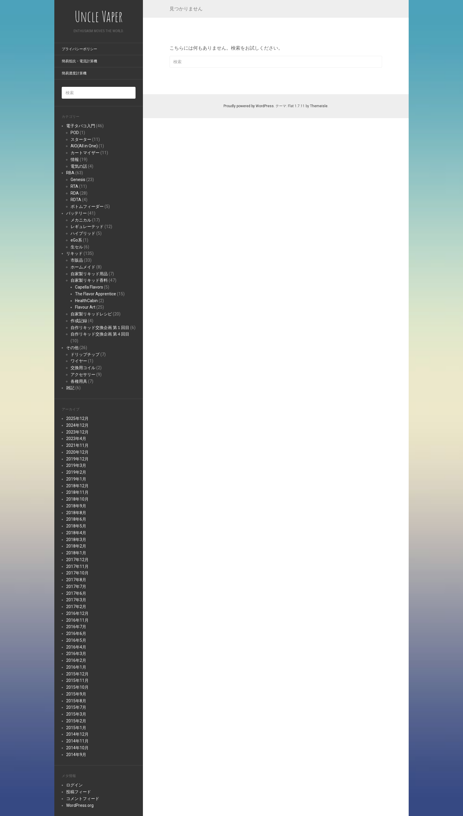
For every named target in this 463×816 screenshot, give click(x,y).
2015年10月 (77, 687)
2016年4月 (76, 647)
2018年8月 (76, 512)
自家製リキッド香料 (89, 280)
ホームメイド (83, 267)
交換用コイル (83, 367)
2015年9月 (76, 694)
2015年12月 (77, 674)
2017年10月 (77, 573)
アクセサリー (83, 374)
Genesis (78, 179)
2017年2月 (76, 606)
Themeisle (318, 106)
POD (75, 132)
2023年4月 (76, 438)
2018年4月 (76, 532)
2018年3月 (76, 539)
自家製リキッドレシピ (91, 314)
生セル (77, 247)
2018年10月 (77, 499)
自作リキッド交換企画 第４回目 (100, 334)
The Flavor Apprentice (95, 293)
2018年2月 (76, 546)
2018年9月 (76, 506)
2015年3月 (76, 714)
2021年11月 (77, 445)
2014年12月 (77, 734)
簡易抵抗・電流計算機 (79, 61)
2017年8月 (76, 579)
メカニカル (81, 220)
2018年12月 (77, 485)
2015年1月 (76, 727)
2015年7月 (76, 707)
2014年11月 (77, 741)
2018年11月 (77, 492)
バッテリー (76, 213)
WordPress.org (80, 805)
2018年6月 (76, 519)
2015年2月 (76, 721)
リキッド (74, 253)
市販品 (77, 260)
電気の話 (79, 166)
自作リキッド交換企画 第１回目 (100, 327)
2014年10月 (77, 747)
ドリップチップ (85, 354)
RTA (74, 186)
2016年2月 (76, 660)
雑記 (70, 387)
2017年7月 (76, 586)
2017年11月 (77, 566)
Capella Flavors (89, 287)
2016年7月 (76, 626)
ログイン (74, 785)
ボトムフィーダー (87, 206)
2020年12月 (77, 452)
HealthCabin (86, 300)
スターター (81, 139)
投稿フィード (78, 791)
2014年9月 (76, 754)
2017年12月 (77, 559)
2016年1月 (76, 667)
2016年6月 (76, 633)
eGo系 (76, 240)
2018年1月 (76, 552)
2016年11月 (77, 620)
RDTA (76, 199)
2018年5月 (76, 526)
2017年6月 (76, 593)
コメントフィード (82, 798)
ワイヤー (79, 361)
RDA (75, 193)
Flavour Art (85, 307)
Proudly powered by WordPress (249, 106)
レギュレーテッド (87, 226)
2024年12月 (77, 425)
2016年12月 (77, 613)
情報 (75, 159)
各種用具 (79, 381)
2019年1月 (76, 479)
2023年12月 (77, 432)
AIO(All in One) (84, 146)
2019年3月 (76, 465)
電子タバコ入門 (80, 125)
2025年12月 (77, 418)
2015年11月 (77, 680)
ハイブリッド (83, 233)
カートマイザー (85, 152)
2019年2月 (76, 472)
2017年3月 (76, 599)
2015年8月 (76, 700)
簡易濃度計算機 (74, 73)
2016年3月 (76, 653)
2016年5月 (76, 640)
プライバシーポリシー (79, 49)
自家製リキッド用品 (89, 273)
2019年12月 (77, 459)
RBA (70, 172)
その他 (72, 347)
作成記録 (79, 320)
